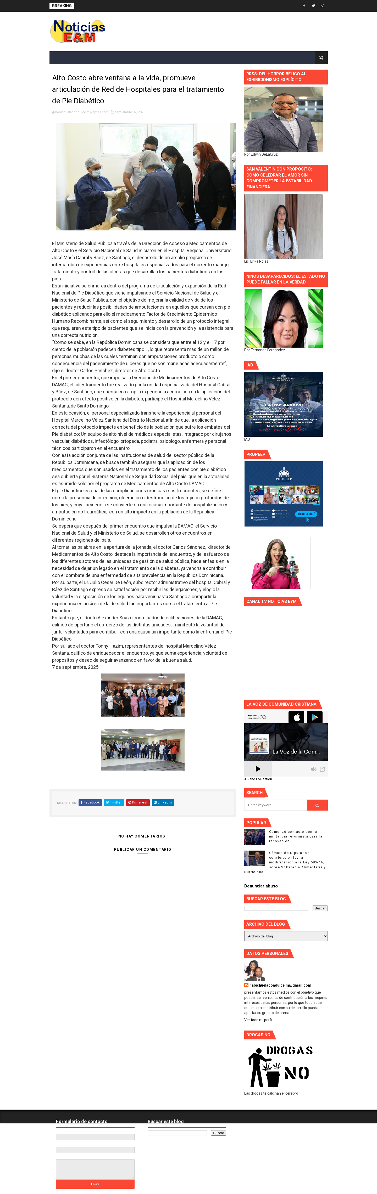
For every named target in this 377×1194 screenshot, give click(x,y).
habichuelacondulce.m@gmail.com (280, 985)
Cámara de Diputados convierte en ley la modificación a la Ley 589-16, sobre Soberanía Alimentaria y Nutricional (285, 862)
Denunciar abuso (261, 886)
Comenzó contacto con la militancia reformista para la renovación (296, 836)
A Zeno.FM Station (258, 779)
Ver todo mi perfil (258, 1020)
